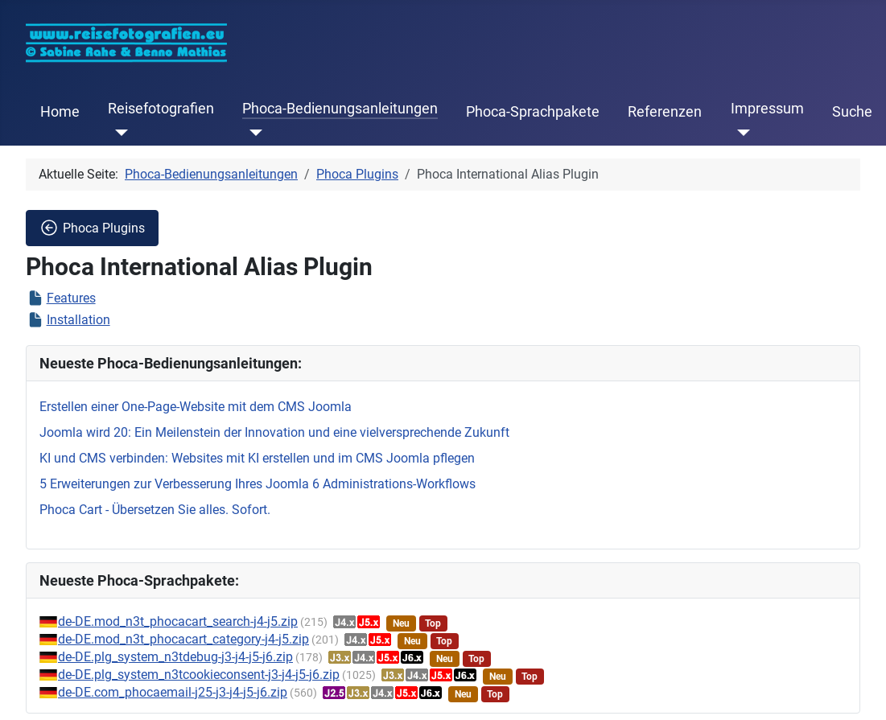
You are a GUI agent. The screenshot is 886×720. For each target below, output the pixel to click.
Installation (78, 319)
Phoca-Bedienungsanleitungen (340, 109)
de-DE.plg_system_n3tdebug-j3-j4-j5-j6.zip (175, 656)
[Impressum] (741, 132)
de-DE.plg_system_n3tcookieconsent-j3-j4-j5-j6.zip (199, 674)
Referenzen (665, 112)
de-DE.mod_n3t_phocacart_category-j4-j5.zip (183, 639)
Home (60, 112)
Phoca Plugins (92, 227)
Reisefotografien (161, 109)
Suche (852, 112)
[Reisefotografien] (118, 132)
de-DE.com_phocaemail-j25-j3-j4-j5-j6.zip (172, 692)
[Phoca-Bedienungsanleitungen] (252, 132)
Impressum (767, 109)
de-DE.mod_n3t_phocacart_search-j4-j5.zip (178, 621)
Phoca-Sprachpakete (533, 112)
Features (71, 298)
